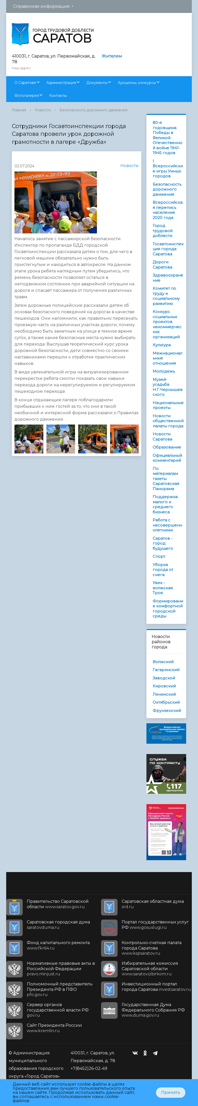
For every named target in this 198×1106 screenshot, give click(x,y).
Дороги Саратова (162, 265)
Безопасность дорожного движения (93, 110)
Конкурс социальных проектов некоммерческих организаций (167, 324)
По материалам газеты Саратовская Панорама (166, 478)
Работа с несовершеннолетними (167, 524)
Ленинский (164, 694)
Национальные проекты (168, 405)
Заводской (164, 678)
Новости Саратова (162, 437)
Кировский (164, 686)
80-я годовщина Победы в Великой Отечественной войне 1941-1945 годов (167, 137)
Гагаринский (166, 669)
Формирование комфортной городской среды (168, 609)
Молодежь (164, 371)
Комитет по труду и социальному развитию (166, 296)
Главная (19, 110)
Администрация (61, 82)
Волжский (163, 661)
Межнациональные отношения (167, 358)
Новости (43, 110)
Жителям (112, 56)
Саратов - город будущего (163, 543)
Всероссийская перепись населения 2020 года (168, 210)
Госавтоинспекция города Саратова (168, 248)
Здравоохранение (168, 278)
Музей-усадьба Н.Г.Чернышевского (168, 387)
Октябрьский (166, 702)
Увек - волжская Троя (163, 587)
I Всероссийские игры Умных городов (168, 169)
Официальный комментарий (167, 458)
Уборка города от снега (163, 569)
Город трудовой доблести (162, 230)
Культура (162, 344)
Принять (170, 1092)
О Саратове (25, 82)
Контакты (58, 95)
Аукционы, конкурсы (137, 82)
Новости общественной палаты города (168, 420)
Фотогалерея (26, 95)
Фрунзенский (167, 710)
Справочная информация (41, 6)
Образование (167, 447)
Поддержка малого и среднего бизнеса (165, 504)
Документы (97, 82)
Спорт (159, 556)
